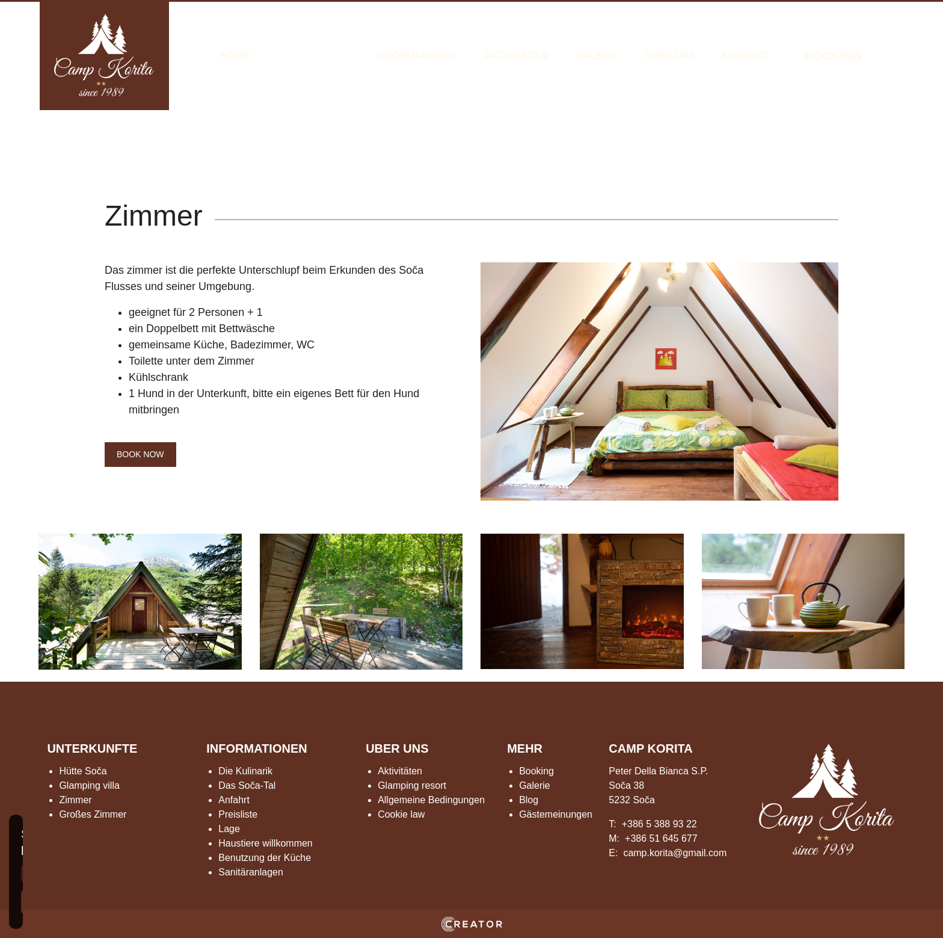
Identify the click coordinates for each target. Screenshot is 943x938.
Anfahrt (234, 800)
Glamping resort (412, 785)
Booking (536, 771)
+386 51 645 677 (661, 838)
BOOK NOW (140, 454)
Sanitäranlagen (250, 872)
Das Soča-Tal (246, 785)
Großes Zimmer (92, 814)
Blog (528, 800)
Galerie (596, 56)
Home (235, 56)
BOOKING (833, 56)
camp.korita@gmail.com (674, 853)
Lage (229, 829)
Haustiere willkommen (265, 843)
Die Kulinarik (245, 771)
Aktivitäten (516, 56)
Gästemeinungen (555, 814)
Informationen (416, 56)
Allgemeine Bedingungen (431, 800)
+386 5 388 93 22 (659, 824)
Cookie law (401, 814)
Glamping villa (89, 785)
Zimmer (75, 800)
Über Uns (670, 56)
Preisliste (237, 814)
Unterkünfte (313, 56)
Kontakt (745, 56)
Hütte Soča (82, 771)
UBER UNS (397, 748)
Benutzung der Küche (264, 858)
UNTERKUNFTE (92, 748)
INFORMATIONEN (256, 748)
